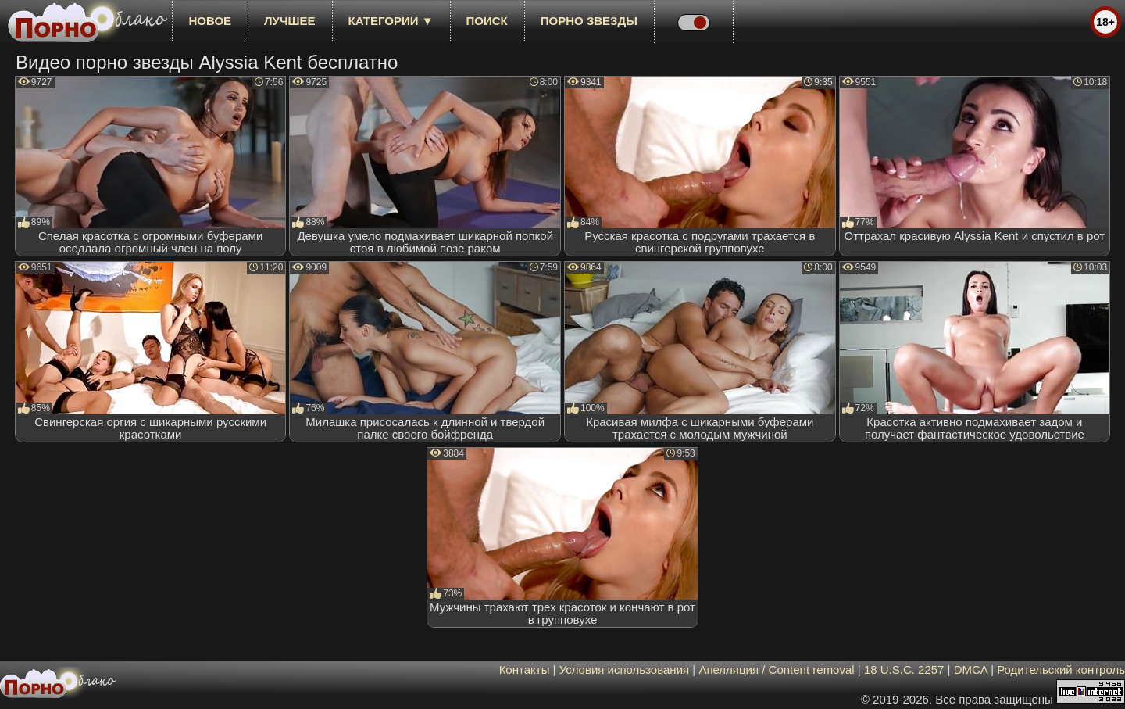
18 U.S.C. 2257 (904, 669)
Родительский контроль (1061, 669)
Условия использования (624, 669)
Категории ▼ (391, 20)
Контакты (524, 669)
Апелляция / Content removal (776, 669)
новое (209, 20)
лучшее (289, 20)
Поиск (487, 20)
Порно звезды (589, 20)
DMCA (971, 669)
